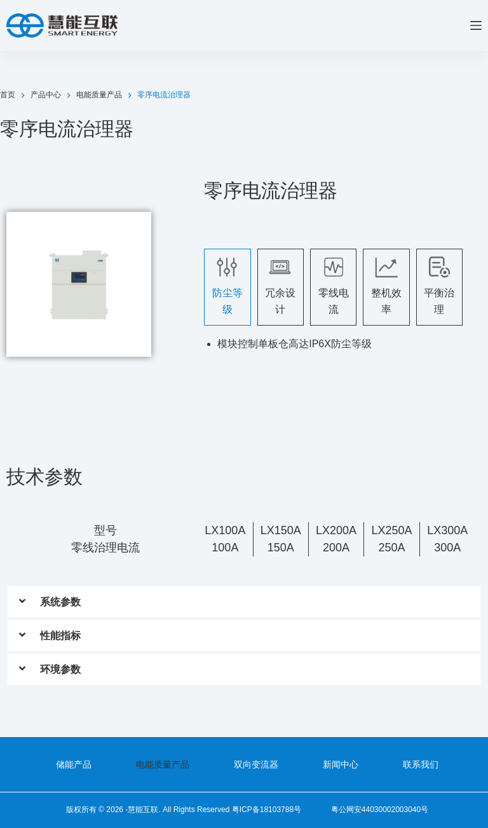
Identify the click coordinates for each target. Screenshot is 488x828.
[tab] (227, 287)
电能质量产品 (162, 764)
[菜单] (476, 25)
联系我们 (420, 764)
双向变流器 (256, 764)
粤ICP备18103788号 (266, 809)
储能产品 (74, 764)
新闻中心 (340, 764)
